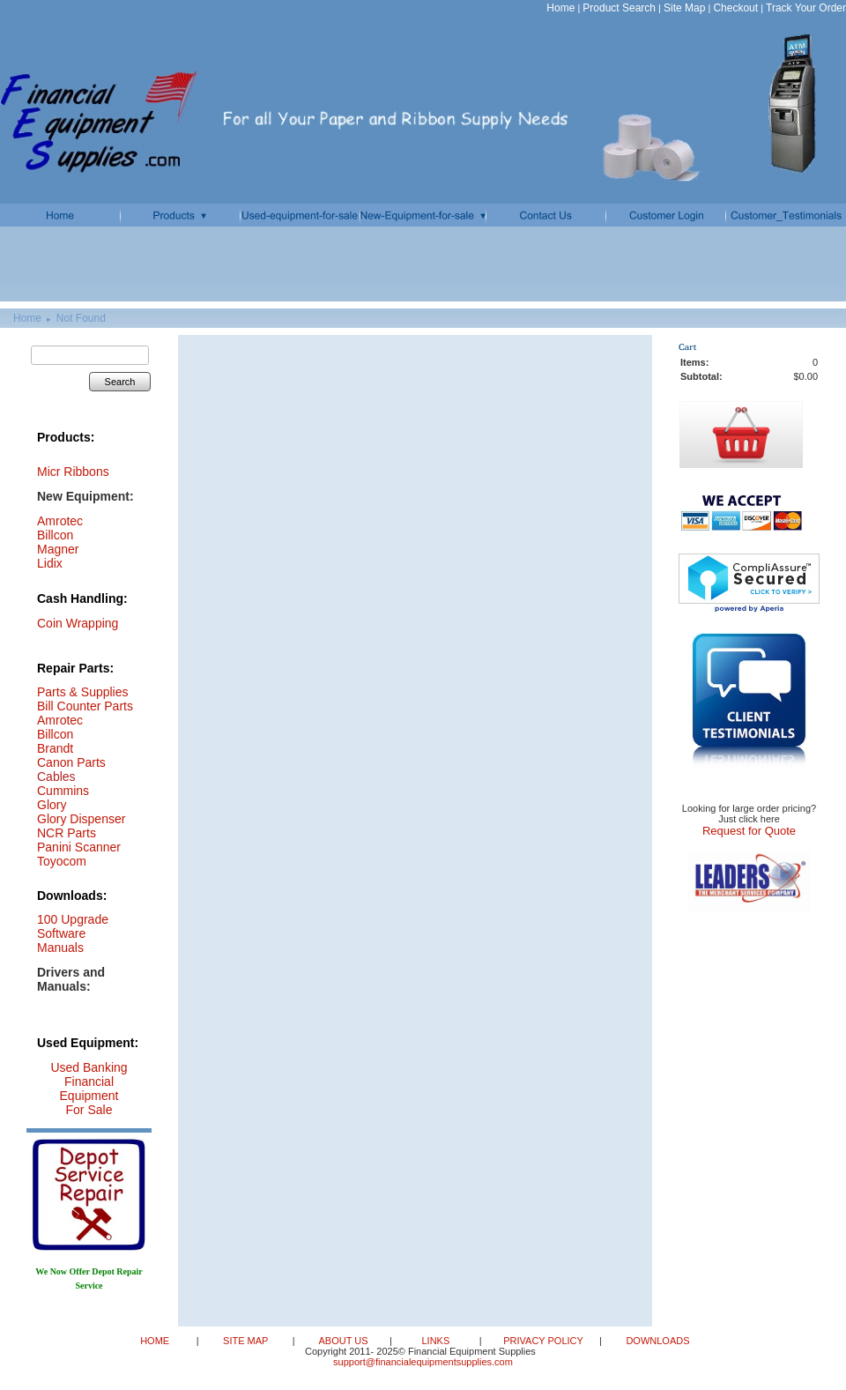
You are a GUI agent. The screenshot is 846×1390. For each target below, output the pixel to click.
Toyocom (61, 861)
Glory (51, 805)
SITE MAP (247, 1340)
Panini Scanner (79, 847)
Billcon (55, 535)
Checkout (735, 8)
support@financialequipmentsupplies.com (423, 1362)
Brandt (55, 748)
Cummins (63, 791)
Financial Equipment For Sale (89, 1095)
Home (560, 8)
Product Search (619, 8)
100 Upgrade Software (72, 926)
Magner (57, 549)
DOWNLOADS (656, 1340)
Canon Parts (71, 762)
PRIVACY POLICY (544, 1340)
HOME (156, 1340)
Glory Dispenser (81, 819)
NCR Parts (66, 833)
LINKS (436, 1340)
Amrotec (60, 720)
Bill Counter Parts (85, 706)
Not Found (81, 318)
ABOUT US (344, 1340)
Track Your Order (806, 8)
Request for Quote (749, 830)
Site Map (684, 8)
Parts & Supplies (83, 692)
